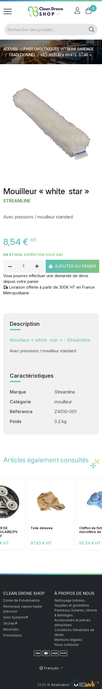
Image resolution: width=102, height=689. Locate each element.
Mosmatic (11, 629)
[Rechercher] (45, 29)
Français (49, 668)
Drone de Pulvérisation (21, 600)
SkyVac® (10, 623)
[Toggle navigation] (7, 11)
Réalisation (75, 685)
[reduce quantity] (10, 266)
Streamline (16, 200)
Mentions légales (68, 640)
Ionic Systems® (15, 617)
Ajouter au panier (72, 265)
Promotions (12, 635)
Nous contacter (66, 645)
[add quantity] (37, 266)
